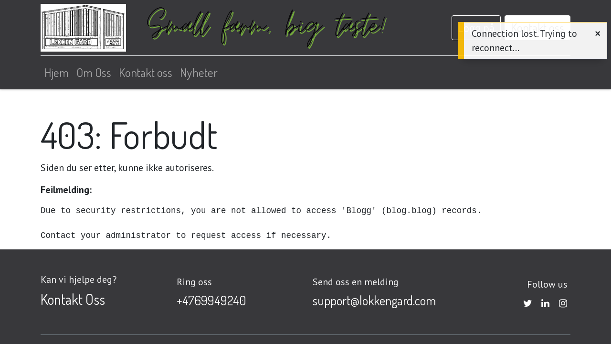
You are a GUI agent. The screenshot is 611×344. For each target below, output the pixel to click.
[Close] (598, 32)
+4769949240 (211, 300)
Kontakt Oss (73, 299)
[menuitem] (57, 73)
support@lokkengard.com (374, 300)
